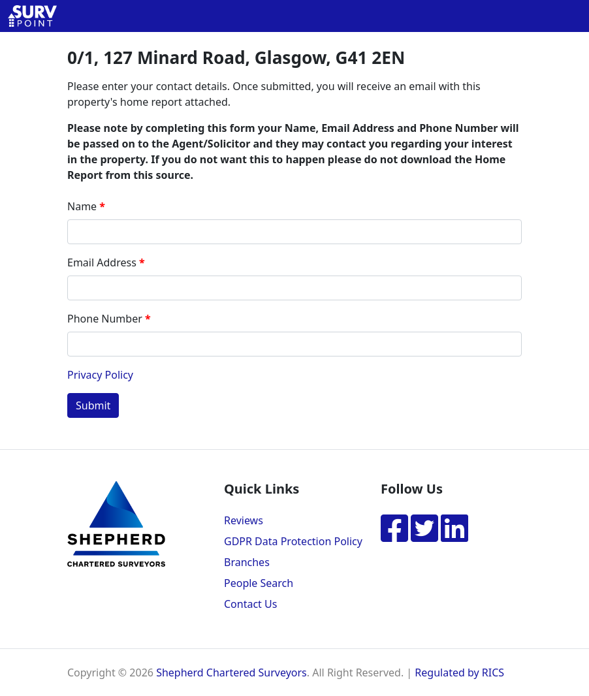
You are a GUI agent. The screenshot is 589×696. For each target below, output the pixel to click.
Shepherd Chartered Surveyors (231, 672)
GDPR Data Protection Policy (293, 541)
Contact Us (250, 604)
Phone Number (104, 318)
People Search (258, 583)
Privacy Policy (100, 375)
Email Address (101, 262)
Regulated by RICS (459, 672)
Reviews (243, 520)
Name (82, 206)
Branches (247, 562)
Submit (93, 405)
